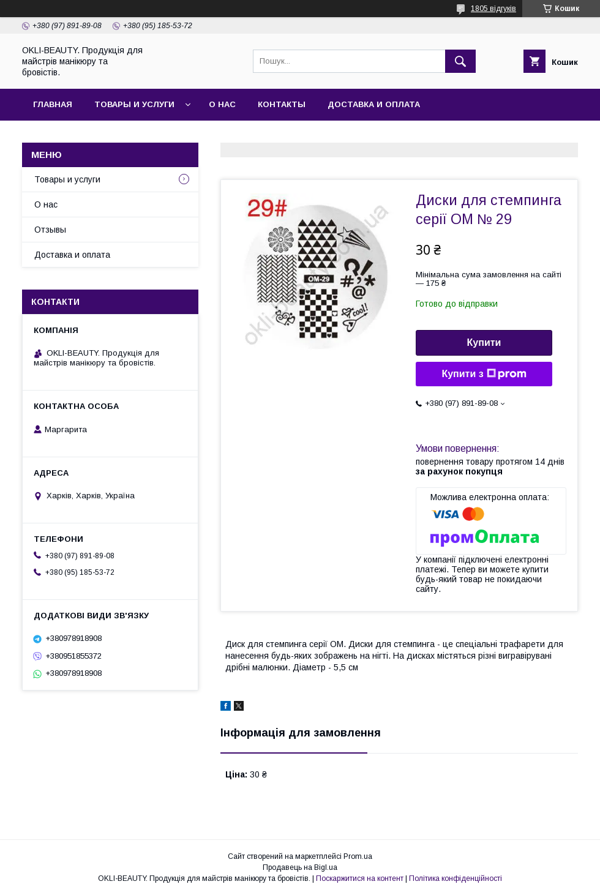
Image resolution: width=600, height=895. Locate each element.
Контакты (282, 104)
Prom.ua (357, 856)
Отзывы (50, 229)
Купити (484, 342)
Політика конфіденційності (455, 878)
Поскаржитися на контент (359, 878)
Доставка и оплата (374, 104)
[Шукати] (460, 61)
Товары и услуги (134, 104)
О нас (222, 104)
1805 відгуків (493, 8)
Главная (52, 104)
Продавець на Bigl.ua (300, 867)
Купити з (483, 374)
